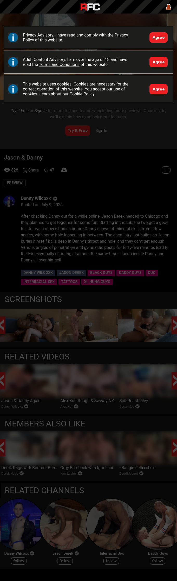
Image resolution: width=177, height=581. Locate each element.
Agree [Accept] (159, 37)
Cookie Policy (82, 93)
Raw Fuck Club (90, 7)
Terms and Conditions (59, 64)
